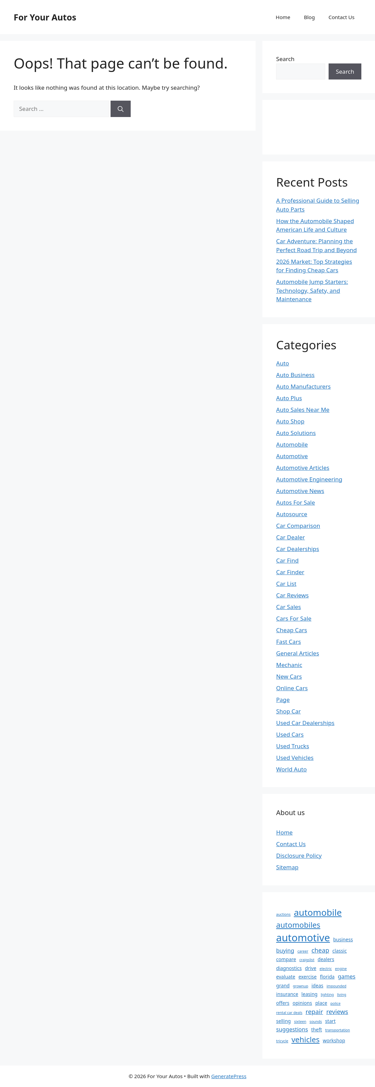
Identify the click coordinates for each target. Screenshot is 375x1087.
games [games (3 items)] (347, 976)
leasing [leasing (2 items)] (309, 994)
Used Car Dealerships (305, 723)
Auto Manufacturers (303, 386)
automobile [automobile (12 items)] (318, 912)
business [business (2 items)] (343, 939)
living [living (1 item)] (341, 994)
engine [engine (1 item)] (341, 968)
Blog (309, 17)
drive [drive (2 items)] (310, 968)
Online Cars (292, 688)
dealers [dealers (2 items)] (326, 959)
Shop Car (288, 711)
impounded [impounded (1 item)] (336, 986)
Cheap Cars (291, 630)
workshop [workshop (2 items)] (334, 1040)
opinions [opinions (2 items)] (302, 1003)
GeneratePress (228, 1076)
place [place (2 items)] (321, 1003)
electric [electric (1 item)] (325, 968)
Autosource (291, 514)
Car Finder (290, 572)
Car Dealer (290, 537)
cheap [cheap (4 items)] (320, 950)
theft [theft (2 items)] (316, 1029)
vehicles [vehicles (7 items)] (305, 1039)
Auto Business (295, 375)
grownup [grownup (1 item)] (300, 986)
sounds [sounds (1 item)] (315, 1021)
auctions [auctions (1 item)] (283, 914)
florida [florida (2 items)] (327, 976)
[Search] (121, 109)
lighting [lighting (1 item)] (327, 994)
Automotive (292, 456)
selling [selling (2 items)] (283, 1021)
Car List (286, 584)
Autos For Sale (295, 502)
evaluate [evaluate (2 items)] (285, 976)
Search (285, 59)
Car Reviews (292, 595)
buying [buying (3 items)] (285, 950)
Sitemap (287, 867)
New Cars (289, 676)
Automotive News (300, 491)
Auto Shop (290, 421)
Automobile (292, 444)
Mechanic (289, 665)
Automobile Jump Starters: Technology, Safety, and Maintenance (312, 290)
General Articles (297, 653)
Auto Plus (289, 398)
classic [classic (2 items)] (339, 950)
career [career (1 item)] (303, 951)
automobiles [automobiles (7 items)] (298, 924)
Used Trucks (292, 746)
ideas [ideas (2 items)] (317, 985)
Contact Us (342, 17)
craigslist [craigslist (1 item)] (306, 959)
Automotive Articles (302, 468)
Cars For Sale (293, 618)
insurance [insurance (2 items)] (287, 994)
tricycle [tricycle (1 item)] (282, 1041)
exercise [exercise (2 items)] (308, 976)
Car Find (287, 560)
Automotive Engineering (309, 479)
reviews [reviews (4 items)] (337, 1011)
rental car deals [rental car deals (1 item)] (289, 1012)
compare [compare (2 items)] (286, 959)
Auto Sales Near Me (302, 410)
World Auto (291, 769)
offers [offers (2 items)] (282, 1003)
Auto (282, 363)
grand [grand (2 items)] (282, 985)
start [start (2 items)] (330, 1021)
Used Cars (289, 734)
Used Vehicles (295, 758)
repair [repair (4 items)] (314, 1011)
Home (283, 17)
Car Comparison (298, 526)
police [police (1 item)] (335, 1003)
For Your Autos (45, 17)
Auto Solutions (296, 433)
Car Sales (288, 607)
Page (283, 700)
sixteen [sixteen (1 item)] (300, 1021)
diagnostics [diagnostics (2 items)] (289, 968)
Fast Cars (288, 642)
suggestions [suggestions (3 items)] (292, 1029)
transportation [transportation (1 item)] (337, 1030)
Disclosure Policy (298, 855)
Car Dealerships (297, 549)
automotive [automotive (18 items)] (303, 937)
